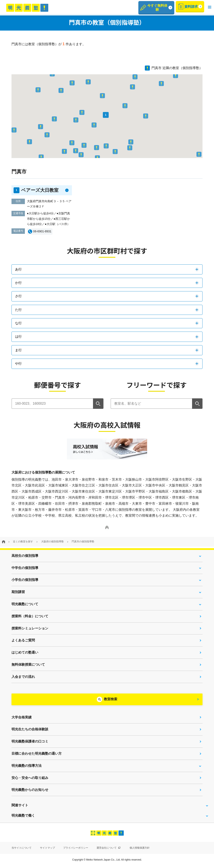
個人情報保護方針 (140, 847)
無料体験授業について (28, 664)
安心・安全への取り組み (29, 778)
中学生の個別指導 (24, 568)
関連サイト (19, 805)
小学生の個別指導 (24, 580)
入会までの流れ (23, 676)
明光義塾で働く (23, 815)
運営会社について (108, 847)
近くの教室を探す (23, 541)
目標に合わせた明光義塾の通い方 (36, 753)
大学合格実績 (21, 717)
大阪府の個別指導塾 (52, 541)
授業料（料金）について (29, 616)
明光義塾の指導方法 (26, 765)
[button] (209, 7)
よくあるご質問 (23, 640)
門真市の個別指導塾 (83, 541)
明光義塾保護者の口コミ (29, 741)
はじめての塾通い (24, 652)
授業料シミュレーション (29, 628)
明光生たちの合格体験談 (29, 729)
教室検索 (110, 699)
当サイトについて (21, 847)
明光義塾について (24, 604)
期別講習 (18, 592)
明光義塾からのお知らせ (29, 789)
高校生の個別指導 (24, 555)
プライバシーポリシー (75, 847)
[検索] (98, 403)
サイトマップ (47, 847)
